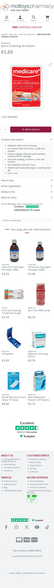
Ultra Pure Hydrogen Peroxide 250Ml (39, 268)
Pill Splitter (7, 353)
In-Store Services (9, 481)
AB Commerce (39, 573)
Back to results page (12, 220)
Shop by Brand (35, 465)
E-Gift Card (33, 472)
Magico (18, 573)
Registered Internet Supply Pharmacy (39, 491)
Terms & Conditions (37, 487)
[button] (50, 64)
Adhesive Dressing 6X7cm (38, 355)
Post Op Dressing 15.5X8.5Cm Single (11, 312)
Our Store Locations (11, 467)
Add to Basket (31, 129)
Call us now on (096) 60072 (27, 550)
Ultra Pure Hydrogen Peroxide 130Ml (13, 268)
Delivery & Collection (37, 459)
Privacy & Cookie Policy (38, 484)
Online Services (9, 484)
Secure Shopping (35, 481)
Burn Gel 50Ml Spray (39, 310)
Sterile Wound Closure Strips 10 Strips (14, 398)
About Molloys (9, 464)
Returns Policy (34, 462)
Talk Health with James (12, 490)
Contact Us (7, 470)
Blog (4, 487)
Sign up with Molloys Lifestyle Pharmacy (10, 460)
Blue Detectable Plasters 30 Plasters (38, 398)
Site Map (32, 468)
